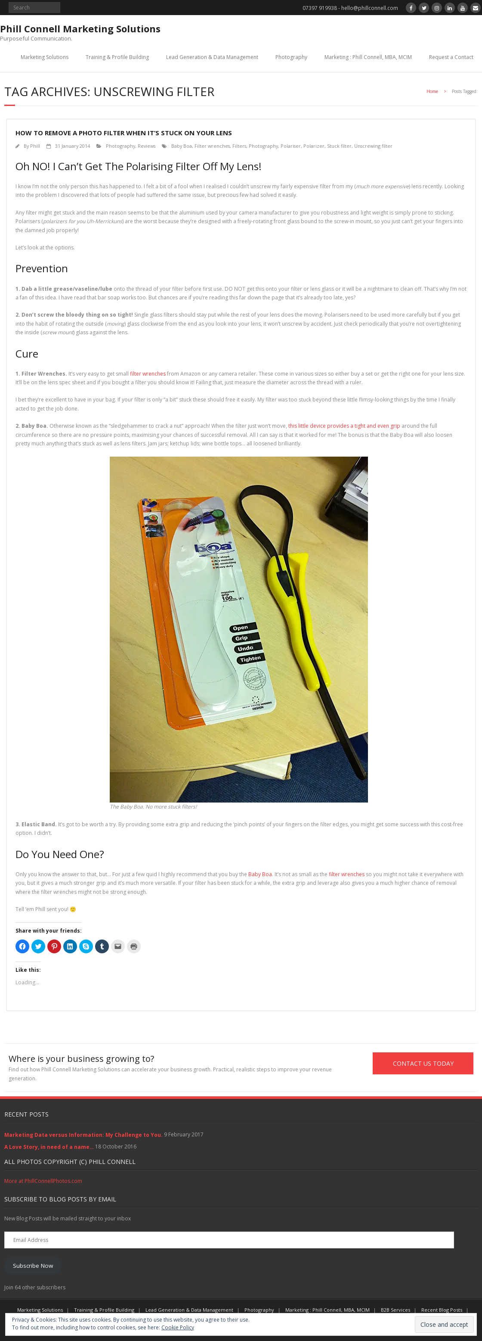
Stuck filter (339, 146)
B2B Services (395, 1310)
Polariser (291, 146)
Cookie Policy (177, 1327)
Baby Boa (181, 146)
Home (432, 91)
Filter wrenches (212, 146)
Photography (291, 57)
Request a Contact (451, 57)
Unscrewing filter (373, 146)
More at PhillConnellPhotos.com (43, 1181)
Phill (35, 146)
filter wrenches (148, 373)
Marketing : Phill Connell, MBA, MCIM (368, 57)
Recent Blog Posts (441, 1310)
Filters (239, 146)
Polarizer (313, 146)
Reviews (146, 146)
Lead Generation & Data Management (212, 57)
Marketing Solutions (44, 57)
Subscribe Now (33, 1265)
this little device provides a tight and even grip (344, 425)
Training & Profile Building (117, 57)
